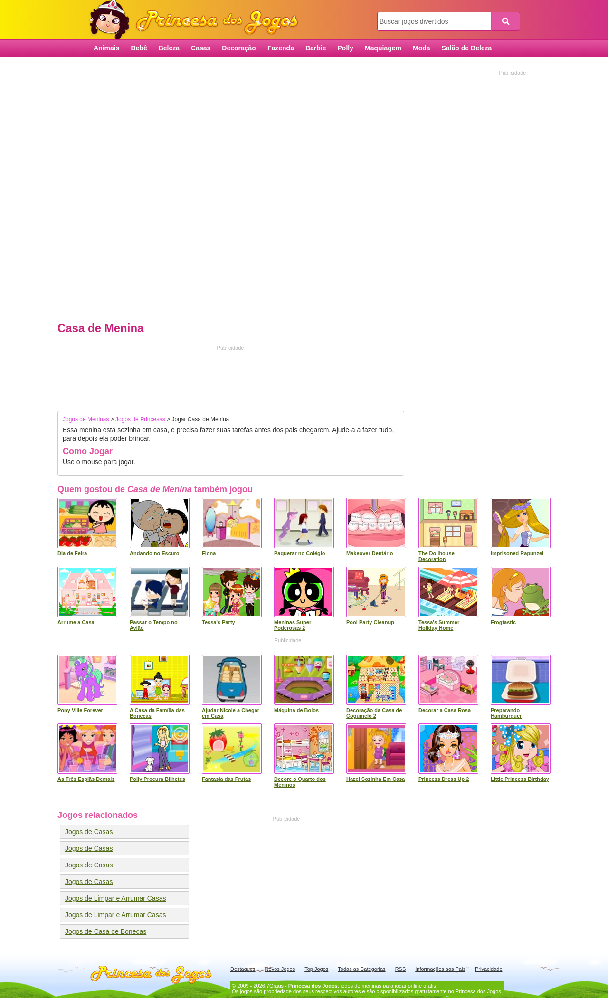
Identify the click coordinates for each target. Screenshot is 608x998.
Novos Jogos (280, 969)
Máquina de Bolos (296, 710)
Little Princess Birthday (520, 779)
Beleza (169, 48)
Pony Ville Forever (80, 710)
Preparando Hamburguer (506, 713)
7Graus (275, 985)
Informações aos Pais (440, 969)
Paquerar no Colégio (299, 553)
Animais (106, 48)
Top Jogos (316, 969)
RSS (400, 969)
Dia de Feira (72, 553)
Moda (421, 48)
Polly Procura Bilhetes (157, 779)
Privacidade (488, 969)
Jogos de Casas (89, 832)
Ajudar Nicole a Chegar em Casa (230, 713)
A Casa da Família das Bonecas (157, 713)
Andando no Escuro (155, 553)
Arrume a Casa (76, 622)
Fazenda (280, 48)
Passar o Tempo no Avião (154, 625)
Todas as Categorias (361, 969)
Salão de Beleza (467, 48)
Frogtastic (503, 622)
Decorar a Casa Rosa (444, 710)
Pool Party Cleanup (370, 622)
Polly (345, 48)
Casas (200, 48)
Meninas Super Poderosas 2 (292, 625)
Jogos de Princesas (140, 419)
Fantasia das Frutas (226, 779)
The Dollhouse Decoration (436, 556)
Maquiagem (383, 48)
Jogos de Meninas (86, 419)
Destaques (243, 969)
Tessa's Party (218, 622)
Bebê (139, 48)
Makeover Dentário (369, 553)
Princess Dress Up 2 (443, 779)
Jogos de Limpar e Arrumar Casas (115, 898)
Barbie (315, 48)
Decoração (239, 48)
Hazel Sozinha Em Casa (375, 779)
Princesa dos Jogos (197, 20)
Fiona (209, 553)
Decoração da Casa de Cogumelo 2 (374, 713)
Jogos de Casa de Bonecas (105, 931)
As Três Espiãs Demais (85, 779)
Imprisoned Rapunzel (517, 553)
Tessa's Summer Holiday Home (438, 625)
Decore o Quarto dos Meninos (300, 782)
